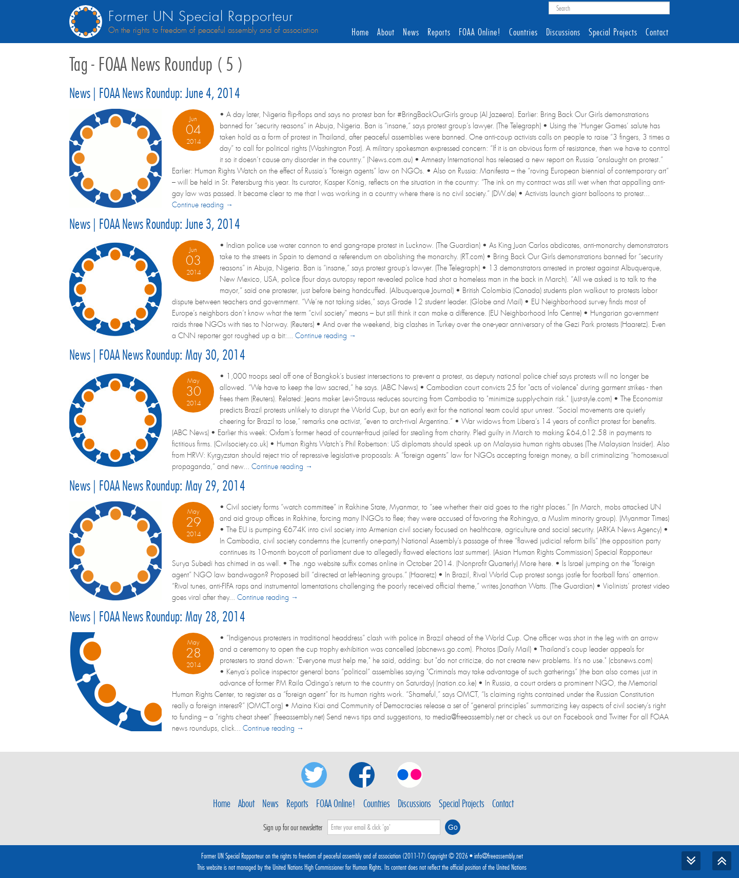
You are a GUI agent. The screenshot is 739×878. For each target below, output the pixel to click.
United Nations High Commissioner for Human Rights (327, 867)
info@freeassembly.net (498, 856)
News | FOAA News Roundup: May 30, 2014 (157, 355)
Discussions (563, 32)
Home (360, 32)
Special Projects (613, 32)
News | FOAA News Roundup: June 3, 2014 (154, 224)
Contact (657, 32)
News (411, 32)
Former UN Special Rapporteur (200, 16)
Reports (439, 32)
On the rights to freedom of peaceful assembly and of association (213, 30)
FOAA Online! (480, 32)
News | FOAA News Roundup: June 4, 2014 (154, 93)
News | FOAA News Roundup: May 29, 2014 (157, 486)
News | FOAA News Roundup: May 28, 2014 (157, 617)
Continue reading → (202, 204)
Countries (523, 32)
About (386, 32)
